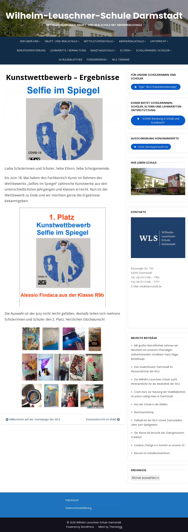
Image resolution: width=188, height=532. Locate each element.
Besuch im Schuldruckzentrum (152, 453)
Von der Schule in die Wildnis (151, 404)
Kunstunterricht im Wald (101, 419)
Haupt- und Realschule (61, 41)
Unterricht (158, 41)
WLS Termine (120, 59)
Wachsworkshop (144, 412)
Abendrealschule (131, 41)
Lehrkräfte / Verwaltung (68, 50)
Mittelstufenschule (98, 41)
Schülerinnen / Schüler (152, 50)
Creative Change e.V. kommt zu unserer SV (159, 445)
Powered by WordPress (80, 527)
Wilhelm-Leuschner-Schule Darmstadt (94, 16)
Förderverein (96, 59)
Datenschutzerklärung (78, 508)
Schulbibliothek (70, 59)
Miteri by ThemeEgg (110, 527)
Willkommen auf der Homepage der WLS (34, 419)
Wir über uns (29, 41)
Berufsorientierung (31, 50)
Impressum (72, 500)
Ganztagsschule (102, 50)
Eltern (125, 50)
